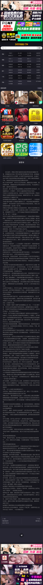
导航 (3, 82)
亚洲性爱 (11, 64)
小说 (3, 76)
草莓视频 (29, 81)
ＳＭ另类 (38, 61)
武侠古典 (38, 75)
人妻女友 (29, 75)
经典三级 (20, 66)
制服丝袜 (11, 66)
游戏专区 (38, 53)
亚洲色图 (20, 70)
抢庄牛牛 (38, 55)
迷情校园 (11, 78)
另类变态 (38, 66)
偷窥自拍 (11, 70)
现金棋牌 (29, 55)
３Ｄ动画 (38, 58)
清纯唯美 (20, 72)
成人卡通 (29, 64)
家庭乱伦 (20, 75)
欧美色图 (29, 70)
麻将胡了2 (10, 55)
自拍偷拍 (20, 58)
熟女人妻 (11, 61)
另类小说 (20, 78)
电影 (3, 65)
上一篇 (5, 521)
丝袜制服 (20, 61)
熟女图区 (29, 72)
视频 (3, 60)
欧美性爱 (38, 64)
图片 (3, 71)
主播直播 (29, 61)
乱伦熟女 (29, 66)
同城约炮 (11, 81)
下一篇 (37, 520)
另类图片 (38, 72)
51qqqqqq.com (21, 44)
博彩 (3, 54)
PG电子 (10, 53)
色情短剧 (20, 83)
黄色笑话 (29, 78)
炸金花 (19, 55)
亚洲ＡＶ (11, 58)
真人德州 (20, 53)
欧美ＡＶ (29, 58)
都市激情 (11, 75)
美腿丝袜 (11, 72)
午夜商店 (20, 81)
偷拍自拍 (20, 64)
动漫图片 (38, 70)
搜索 (40, 48)
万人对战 (29, 53)
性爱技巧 (38, 78)
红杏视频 (11, 83)
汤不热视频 (38, 81)
